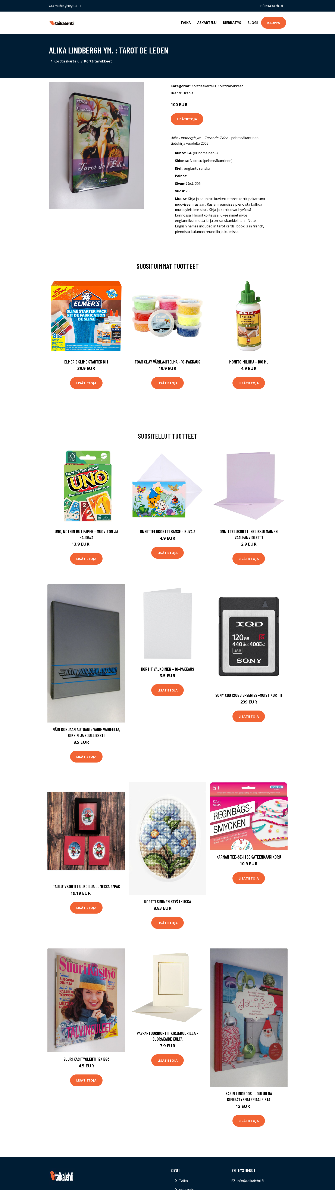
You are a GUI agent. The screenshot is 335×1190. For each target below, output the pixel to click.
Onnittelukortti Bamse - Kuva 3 (167, 531)
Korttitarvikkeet (98, 61)
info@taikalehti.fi (271, 6)
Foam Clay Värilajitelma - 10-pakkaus (167, 361)
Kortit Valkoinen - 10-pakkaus (167, 669)
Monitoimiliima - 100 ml (248, 361)
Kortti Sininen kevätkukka (167, 901)
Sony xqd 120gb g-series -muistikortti (248, 695)
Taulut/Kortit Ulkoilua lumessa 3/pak (86, 886)
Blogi (252, 22)
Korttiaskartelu (66, 61)
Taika (186, 22)
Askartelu (207, 22)
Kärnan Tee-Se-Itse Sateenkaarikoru (248, 856)
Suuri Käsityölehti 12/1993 (86, 1059)
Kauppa (273, 23)
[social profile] (81, 6)
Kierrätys (232, 22)
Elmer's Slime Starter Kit (86, 361)
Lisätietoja (187, 119)
